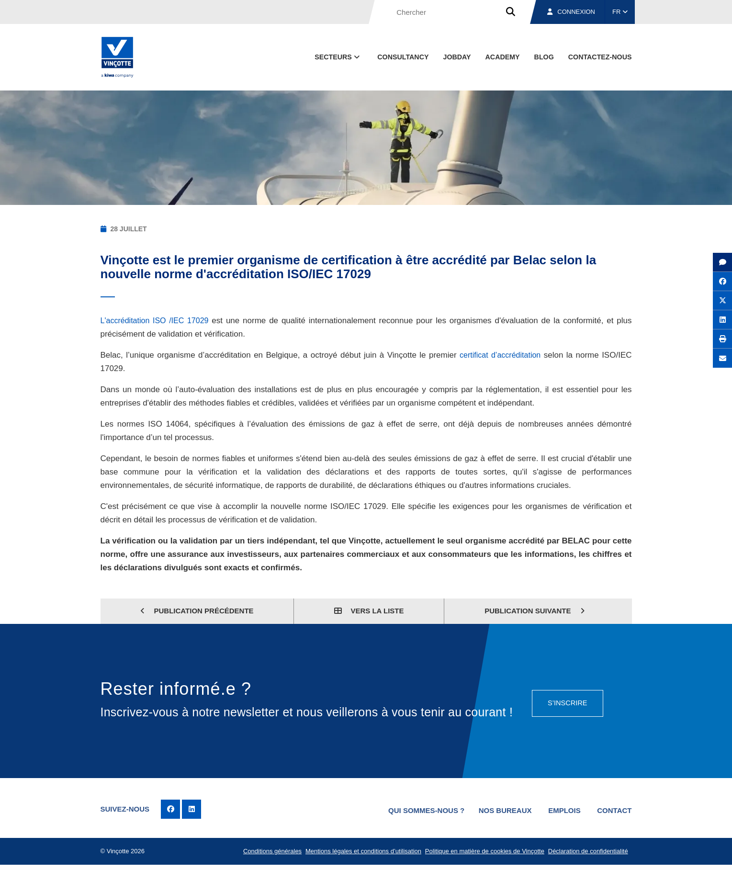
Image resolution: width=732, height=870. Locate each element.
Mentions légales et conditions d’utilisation (358, 854)
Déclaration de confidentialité (586, 854)
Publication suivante (534, 611)
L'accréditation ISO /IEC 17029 (157, 320)
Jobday (457, 57)
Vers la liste (369, 611)
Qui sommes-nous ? (415, 809)
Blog (544, 57)
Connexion (571, 11)
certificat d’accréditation (499, 355)
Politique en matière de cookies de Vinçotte (481, 854)
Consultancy (402, 57)
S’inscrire (565, 701)
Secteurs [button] (338, 57)
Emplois (560, 809)
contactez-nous (600, 57)
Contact (614, 809)
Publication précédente (196, 611)
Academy (502, 57)
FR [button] (620, 11)
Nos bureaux (496, 809)
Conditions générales (265, 854)
